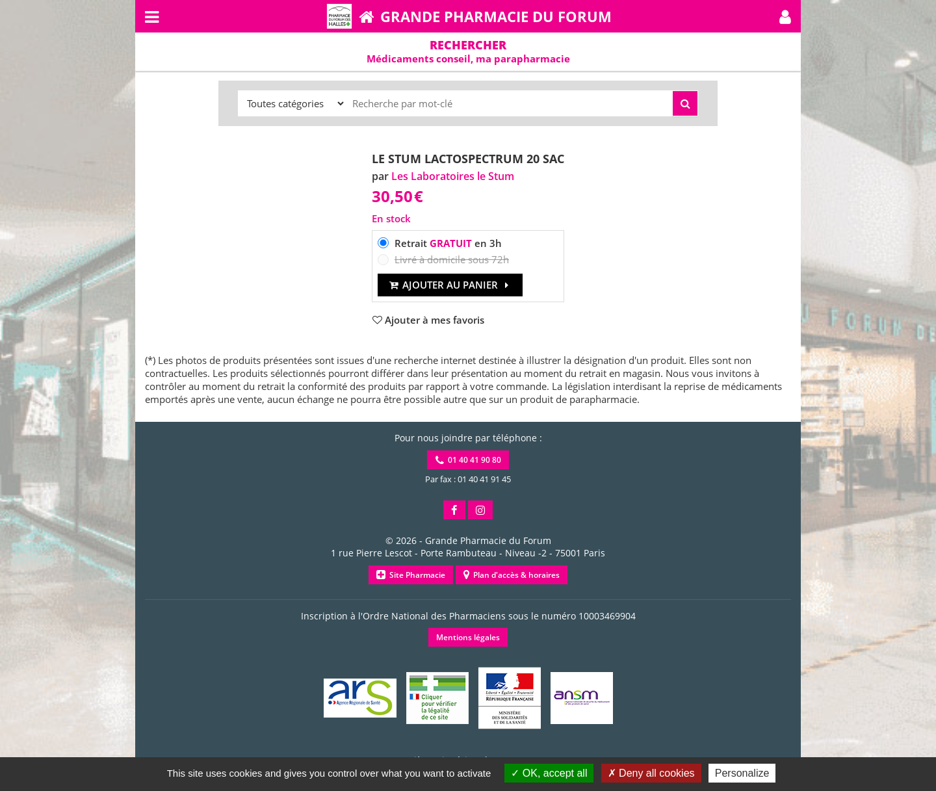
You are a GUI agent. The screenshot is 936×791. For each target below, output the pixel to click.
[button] (785, 16)
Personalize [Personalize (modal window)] (742, 773)
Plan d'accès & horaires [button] (511, 574)
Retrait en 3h (448, 243)
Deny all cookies (651, 773)
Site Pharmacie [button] (410, 574)
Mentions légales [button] (468, 637)
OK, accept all (549, 773)
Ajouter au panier (450, 284)
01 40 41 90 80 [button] (468, 459)
